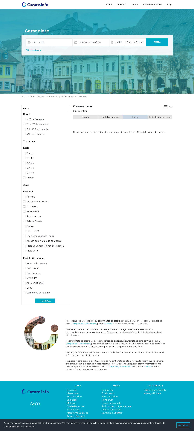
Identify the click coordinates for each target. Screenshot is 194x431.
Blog (169, 4)
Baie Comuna (34, 273)
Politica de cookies (111, 409)
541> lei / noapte (35, 134)
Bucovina (72, 390)
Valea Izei (72, 400)
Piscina (30, 226)
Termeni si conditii (111, 403)
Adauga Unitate (152, 393)
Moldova (71, 403)
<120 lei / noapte (35, 119)
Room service (34, 216)
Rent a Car (107, 400)
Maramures (73, 393)
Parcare (31, 196)
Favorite (85, 117)
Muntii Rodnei (74, 396)
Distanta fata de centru (160, 117)
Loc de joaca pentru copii (40, 236)
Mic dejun (32, 206)
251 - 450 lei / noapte (38, 129)
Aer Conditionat (35, 283)
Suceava (108, 324)
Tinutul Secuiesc (76, 416)
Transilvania (73, 409)
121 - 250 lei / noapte (37, 124)
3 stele (30, 168)
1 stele (30, 158)
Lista (168, 106)
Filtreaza (45, 301)
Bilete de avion (110, 396)
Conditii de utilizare (112, 413)
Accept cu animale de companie (44, 241)
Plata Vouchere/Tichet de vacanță (45, 246)
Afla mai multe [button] (27, 427)
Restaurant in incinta (38, 201)
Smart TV (32, 278)
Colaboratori (108, 393)
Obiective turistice (152, 4)
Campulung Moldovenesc (61, 96)
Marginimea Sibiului (77, 413)
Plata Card (32, 250)
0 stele (30, 153)
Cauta (157, 42)
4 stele (30, 172)
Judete (120, 4)
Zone (133, 4)
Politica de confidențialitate (116, 406)
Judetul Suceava (38, 96)
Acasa (109, 4)
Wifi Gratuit (33, 211)
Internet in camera (37, 263)
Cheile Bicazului (75, 406)
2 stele (30, 163)
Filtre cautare (34, 50)
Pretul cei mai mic (110, 117)
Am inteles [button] (183, 425)
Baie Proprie (33, 268)
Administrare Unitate (155, 390)
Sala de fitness (34, 221)
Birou (30, 288)
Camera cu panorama (38, 292)
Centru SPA (33, 231)
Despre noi (107, 390)
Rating (135, 117)
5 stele (30, 177)
